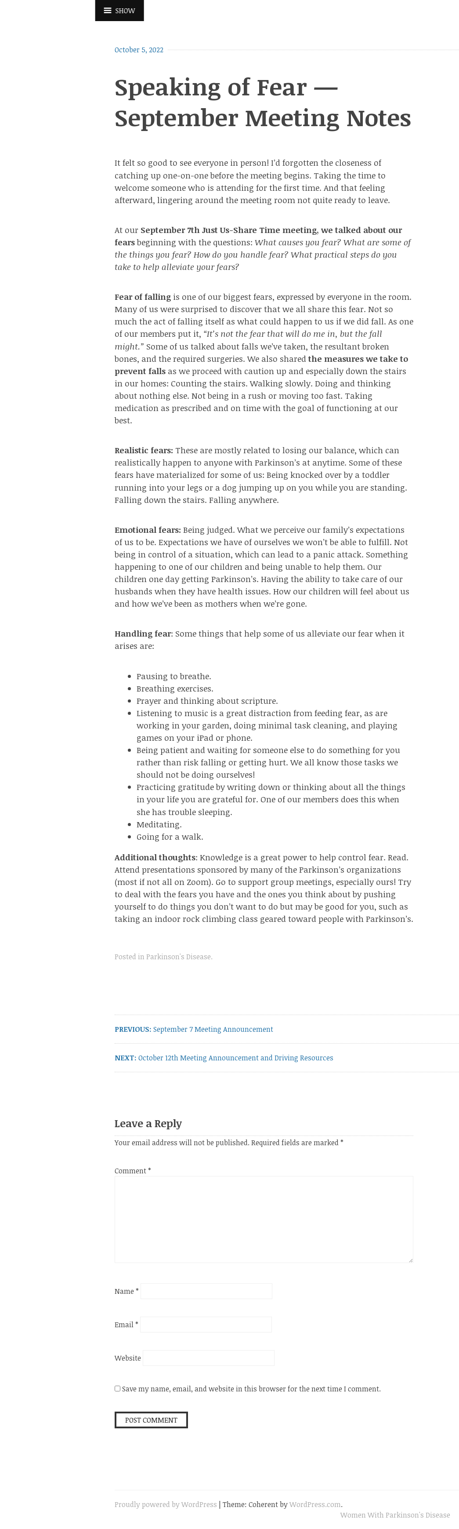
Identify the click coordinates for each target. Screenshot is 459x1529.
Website (128, 1358)
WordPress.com (315, 1504)
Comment (133, 1171)
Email (126, 1324)
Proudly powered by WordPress (166, 1504)
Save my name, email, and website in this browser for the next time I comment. (251, 1389)
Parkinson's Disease (178, 956)
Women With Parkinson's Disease (395, 1515)
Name (127, 1291)
